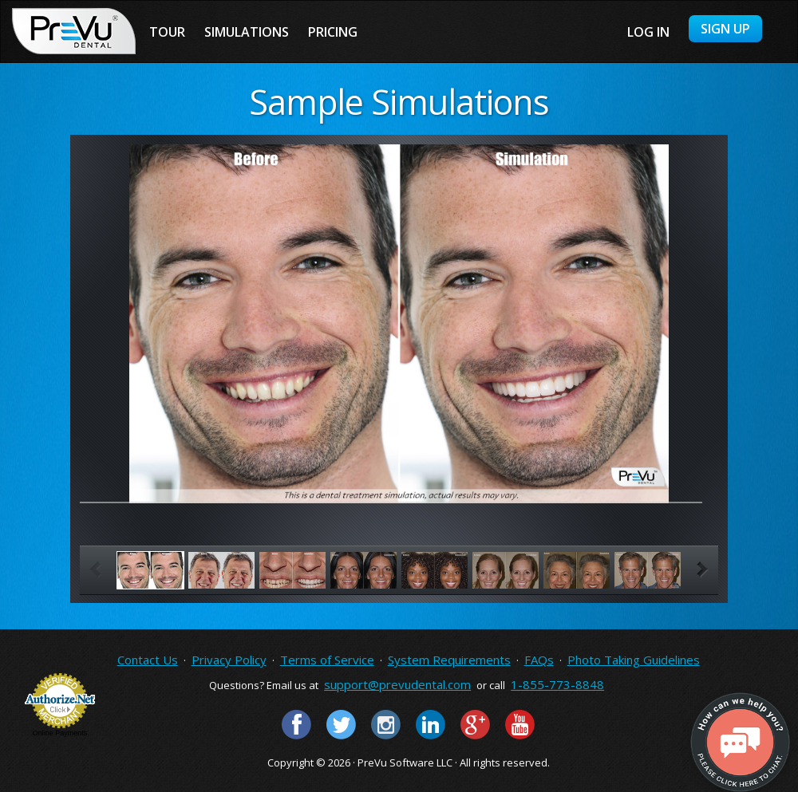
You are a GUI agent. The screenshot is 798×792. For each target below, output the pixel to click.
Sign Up (725, 28)
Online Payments (60, 733)
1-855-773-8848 (557, 684)
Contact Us (147, 660)
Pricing (333, 32)
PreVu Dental (74, 31)
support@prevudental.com (397, 684)
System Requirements (449, 660)
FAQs (539, 660)
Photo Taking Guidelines (633, 660)
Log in (648, 32)
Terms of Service (327, 660)
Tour (167, 32)
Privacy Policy (229, 660)
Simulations (246, 32)
